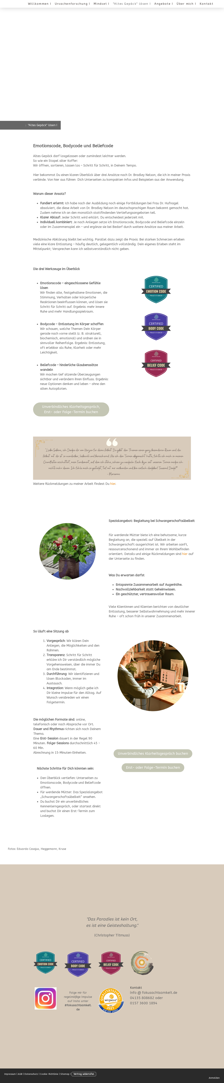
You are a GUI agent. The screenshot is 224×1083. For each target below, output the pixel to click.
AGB (20, 1074)
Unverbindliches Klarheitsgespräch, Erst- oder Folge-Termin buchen (71, 409)
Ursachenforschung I (72, 3)
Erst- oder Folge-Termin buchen (153, 768)
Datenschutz (31, 1074)
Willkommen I (39, 3)
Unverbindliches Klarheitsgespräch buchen (153, 754)
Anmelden (214, 1078)
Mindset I (101, 3)
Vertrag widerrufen (84, 1074)
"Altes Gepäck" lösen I (132, 3)
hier (185, 554)
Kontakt (207, 3)
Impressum (10, 1074)
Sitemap (64, 1074)
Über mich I (186, 3)
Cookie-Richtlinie (49, 1074)
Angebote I (163, 3)
